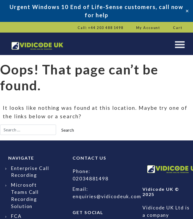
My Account (148, 28)
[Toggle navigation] (180, 44)
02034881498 (91, 178)
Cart (178, 28)
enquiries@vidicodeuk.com (107, 196)
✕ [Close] (187, 10)
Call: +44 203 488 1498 (100, 28)
